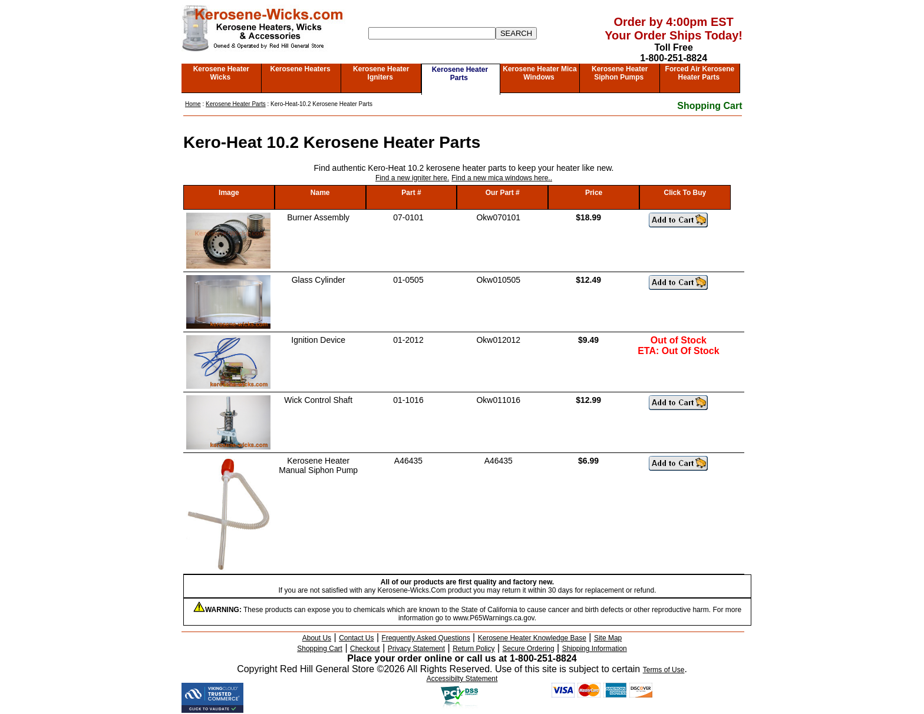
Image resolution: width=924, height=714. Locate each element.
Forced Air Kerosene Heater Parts (700, 73)
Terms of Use (664, 670)
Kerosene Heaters (300, 69)
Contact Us (356, 638)
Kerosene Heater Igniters (381, 73)
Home (193, 104)
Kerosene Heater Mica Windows (539, 73)
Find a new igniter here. (412, 178)
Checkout (365, 648)
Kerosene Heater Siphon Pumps (620, 73)
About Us (316, 638)
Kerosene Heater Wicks (221, 73)
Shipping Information (594, 648)
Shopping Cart (709, 106)
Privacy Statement (416, 648)
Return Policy (473, 648)
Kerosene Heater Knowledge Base (532, 638)
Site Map (608, 638)
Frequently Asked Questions (426, 638)
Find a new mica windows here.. (501, 178)
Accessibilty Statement (462, 679)
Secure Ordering (529, 648)
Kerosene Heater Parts (460, 73)
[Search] (432, 33)
